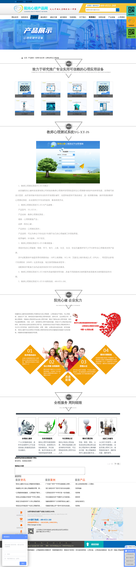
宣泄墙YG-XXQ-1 (103, 96)
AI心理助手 (24, 114)
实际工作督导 (108, 439)
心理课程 (121, 17)
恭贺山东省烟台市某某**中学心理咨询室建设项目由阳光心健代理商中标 (29, 497)
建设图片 (44, 17)
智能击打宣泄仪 (69, 550)
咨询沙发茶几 (80, 501)
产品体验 (111, 17)
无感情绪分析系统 (51, 96)
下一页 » (117, 464)
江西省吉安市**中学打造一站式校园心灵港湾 (59, 492)
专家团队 (73, 17)
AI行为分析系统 (50, 114)
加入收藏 (29, 1)
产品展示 (34, 17)
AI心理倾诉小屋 (77, 114)
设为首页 (20, 1)
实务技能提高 (47, 438)
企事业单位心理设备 (52, 58)
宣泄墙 (24, 96)
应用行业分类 (39, 58)
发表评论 (18, 458)
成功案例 (63, 17)
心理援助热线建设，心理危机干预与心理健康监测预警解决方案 (29, 492)
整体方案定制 (87, 438)
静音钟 (78, 497)
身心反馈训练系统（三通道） (85, 484)
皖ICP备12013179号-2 (43, 531)
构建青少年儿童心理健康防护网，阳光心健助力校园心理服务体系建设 (29, 488)
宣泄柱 (78, 506)
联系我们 (92, 17)
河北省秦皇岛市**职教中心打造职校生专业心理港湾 (59, 497)
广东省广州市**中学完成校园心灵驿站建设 (59, 484)
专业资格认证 (67, 438)
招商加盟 (102, 17)
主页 (25, 58)
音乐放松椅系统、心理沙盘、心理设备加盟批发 (91, 550)
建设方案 (53, 17)
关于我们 (82, 17)
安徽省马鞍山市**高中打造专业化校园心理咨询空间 (59, 506)
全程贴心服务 (27, 438)
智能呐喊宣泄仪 (57, 550)
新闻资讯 (24, 17)
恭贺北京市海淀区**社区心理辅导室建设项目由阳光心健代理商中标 (29, 506)
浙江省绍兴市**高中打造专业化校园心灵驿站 (59, 488)
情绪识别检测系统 (77, 96)
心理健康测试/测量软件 (43, 550)
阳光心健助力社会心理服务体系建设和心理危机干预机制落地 (29, 484)
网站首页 (15, 17)
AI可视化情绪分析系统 (103, 114)
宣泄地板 (78, 488)
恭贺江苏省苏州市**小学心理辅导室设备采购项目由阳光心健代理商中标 (29, 501)
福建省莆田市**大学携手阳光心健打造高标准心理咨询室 (59, 501)
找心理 (110, 550)
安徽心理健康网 (119, 550)
